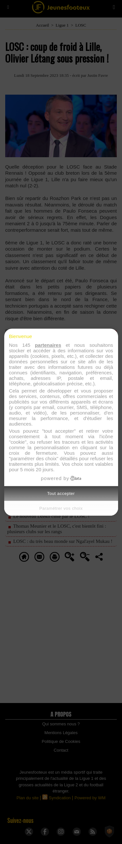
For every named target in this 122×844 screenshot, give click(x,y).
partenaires (48, 345)
